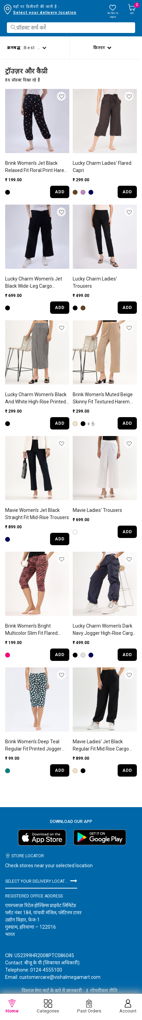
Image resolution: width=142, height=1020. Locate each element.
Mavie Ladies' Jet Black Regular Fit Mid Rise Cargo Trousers (101, 746)
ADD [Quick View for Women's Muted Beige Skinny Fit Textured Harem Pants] (127, 423)
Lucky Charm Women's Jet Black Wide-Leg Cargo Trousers (33, 283)
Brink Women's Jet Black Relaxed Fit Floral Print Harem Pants (37, 167)
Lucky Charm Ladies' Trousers (95, 282)
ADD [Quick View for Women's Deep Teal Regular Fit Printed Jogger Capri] (59, 770)
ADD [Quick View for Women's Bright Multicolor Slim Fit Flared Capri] (59, 654)
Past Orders (89, 1006)
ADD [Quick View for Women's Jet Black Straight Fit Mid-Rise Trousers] (59, 539)
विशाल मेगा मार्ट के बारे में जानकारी (52, 984)
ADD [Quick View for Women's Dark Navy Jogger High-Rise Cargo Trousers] (127, 654)
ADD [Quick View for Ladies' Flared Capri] (127, 192)
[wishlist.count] (112, 11)
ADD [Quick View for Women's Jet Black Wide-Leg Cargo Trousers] (59, 307)
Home (12, 1006)
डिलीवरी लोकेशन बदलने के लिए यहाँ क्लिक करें (49, 12)
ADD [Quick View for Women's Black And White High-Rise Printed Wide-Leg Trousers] (59, 423)
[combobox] (71, 27)
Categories (48, 1006)
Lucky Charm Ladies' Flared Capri (102, 166)
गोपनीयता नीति (103, 984)
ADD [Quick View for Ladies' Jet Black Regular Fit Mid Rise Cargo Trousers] (127, 770)
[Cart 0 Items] (131, 9)
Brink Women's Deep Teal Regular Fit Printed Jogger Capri (33, 746)
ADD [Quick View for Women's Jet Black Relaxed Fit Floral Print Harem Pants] (59, 192)
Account (128, 1006)
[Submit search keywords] (13, 27)
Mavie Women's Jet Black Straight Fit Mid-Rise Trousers (37, 513)
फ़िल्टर (100, 47)
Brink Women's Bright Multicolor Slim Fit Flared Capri (31, 630)
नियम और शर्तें (71, 992)
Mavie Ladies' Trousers (97, 510)
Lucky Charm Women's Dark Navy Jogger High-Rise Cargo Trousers (104, 630)
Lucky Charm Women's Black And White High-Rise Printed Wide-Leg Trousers (36, 398)
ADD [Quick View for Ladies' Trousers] (127, 307)
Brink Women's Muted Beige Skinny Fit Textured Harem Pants (103, 398)
